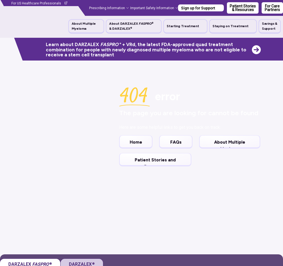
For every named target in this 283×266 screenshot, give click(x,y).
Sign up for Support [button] (198, 8)
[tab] (81, 210)
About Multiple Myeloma (84, 26)
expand (266, 226)
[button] (86, 26)
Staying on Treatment (230, 26)
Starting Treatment (183, 26)
